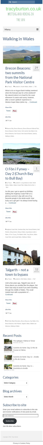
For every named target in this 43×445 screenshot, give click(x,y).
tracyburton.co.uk (23, 8)
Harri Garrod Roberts (26, 133)
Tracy (9, 86)
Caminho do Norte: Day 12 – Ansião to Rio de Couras (26, 358)
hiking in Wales (21, 232)
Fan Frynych (17, 133)
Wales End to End (29, 185)
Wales (30, 86)
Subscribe (10, 421)
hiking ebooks (13, 232)
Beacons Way (10, 128)
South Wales (24, 86)
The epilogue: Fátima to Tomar (24, 341)
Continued (33, 102)
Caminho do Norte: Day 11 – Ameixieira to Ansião (23, 367)
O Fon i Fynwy (12, 234)
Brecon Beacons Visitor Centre (13, 131)
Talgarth (24, 323)
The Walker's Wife (21, 234)
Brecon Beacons (18, 128)
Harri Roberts (17, 323)
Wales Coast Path (19, 185)
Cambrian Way (21, 229)
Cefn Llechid (25, 131)
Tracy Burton (30, 234)
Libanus (35, 133)
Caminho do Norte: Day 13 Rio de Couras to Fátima (25, 349)
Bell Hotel (9, 321)
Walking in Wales (9, 136)
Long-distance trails (26, 182)
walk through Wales (17, 237)
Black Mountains (16, 321)
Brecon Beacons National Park (31, 128)
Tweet (8, 111)
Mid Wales (24, 279)
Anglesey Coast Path (11, 229)
